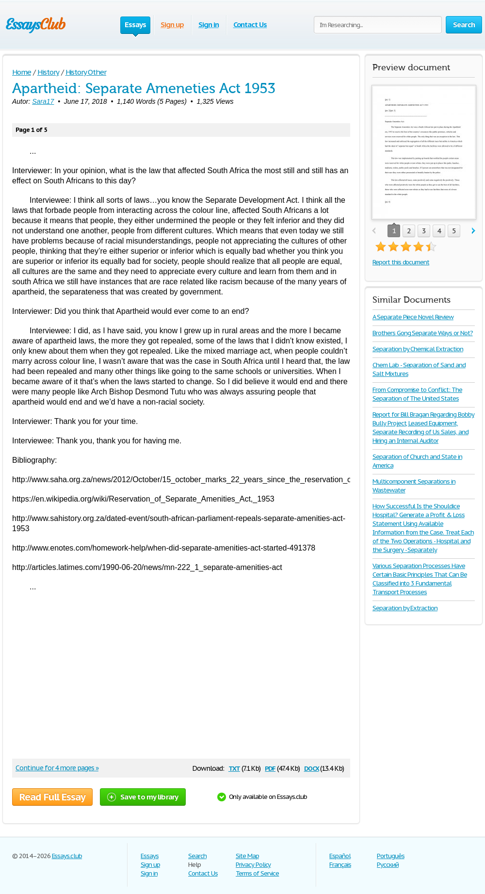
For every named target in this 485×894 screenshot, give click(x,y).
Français (340, 865)
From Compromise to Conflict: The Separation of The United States (417, 394)
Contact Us (250, 24)
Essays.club (67, 856)
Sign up (172, 24)
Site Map (247, 856)
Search (197, 856)
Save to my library (142, 796)
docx (311, 767)
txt (234, 767)
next (473, 231)
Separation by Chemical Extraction (417, 349)
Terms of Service (257, 873)
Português (390, 856)
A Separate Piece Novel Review (412, 317)
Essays (150, 856)
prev (374, 231)
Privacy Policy (253, 865)
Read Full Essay (52, 797)
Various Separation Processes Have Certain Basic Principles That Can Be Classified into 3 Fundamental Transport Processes (419, 579)
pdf (270, 767)
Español (340, 856)
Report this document (400, 262)
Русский (388, 865)
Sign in (208, 24)
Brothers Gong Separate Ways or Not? (422, 333)
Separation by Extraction (404, 608)
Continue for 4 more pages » (57, 768)
